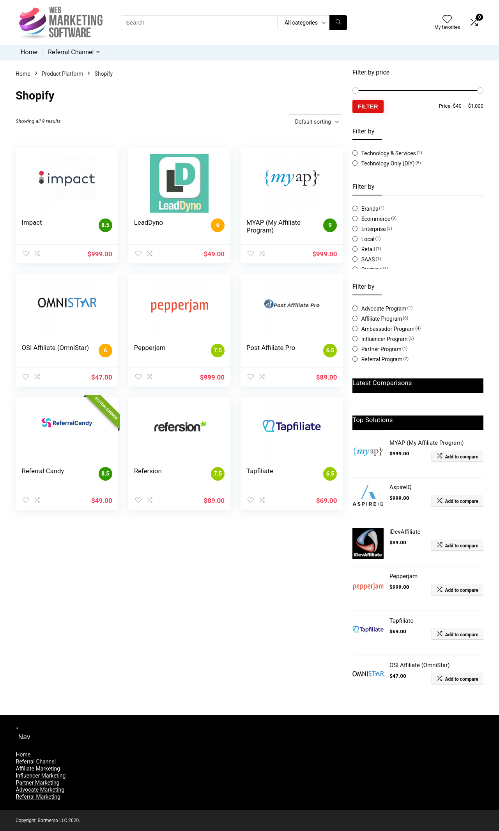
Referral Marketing (38, 797)
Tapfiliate (259, 471)
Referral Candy (42, 471)
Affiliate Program (381, 319)
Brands (370, 209)
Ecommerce (375, 219)
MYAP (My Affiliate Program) (273, 226)
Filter (368, 106)
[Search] (338, 22)
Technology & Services (388, 153)
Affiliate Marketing (38, 768)
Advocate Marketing (40, 790)
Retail (368, 249)
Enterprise (373, 229)
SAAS (368, 259)
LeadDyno (148, 222)
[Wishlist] (447, 19)
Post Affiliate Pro (270, 348)
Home (29, 52)
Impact (31, 222)
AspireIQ (400, 487)
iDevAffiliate (405, 531)
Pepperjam (150, 348)
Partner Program (381, 349)
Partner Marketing (38, 783)
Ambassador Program (388, 329)
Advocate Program (384, 308)
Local (368, 239)
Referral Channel (71, 52)
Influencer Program (384, 339)
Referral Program (382, 359)
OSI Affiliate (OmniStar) (55, 348)
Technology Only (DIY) (388, 163)
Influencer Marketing (41, 775)
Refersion (148, 471)
